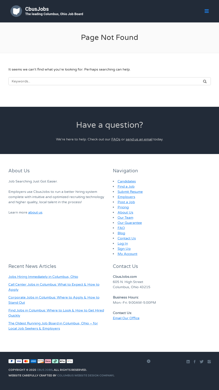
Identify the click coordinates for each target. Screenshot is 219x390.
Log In (123, 243)
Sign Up (124, 249)
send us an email (139, 139)
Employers (126, 197)
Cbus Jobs (45, 369)
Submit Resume (130, 192)
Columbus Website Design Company (85, 375)
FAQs (115, 139)
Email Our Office (126, 318)
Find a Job (126, 186)
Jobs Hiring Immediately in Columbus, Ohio (43, 277)
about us (35, 212)
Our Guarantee (130, 223)
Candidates (127, 181)
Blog (121, 233)
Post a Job (126, 202)
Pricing (123, 207)
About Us (125, 212)
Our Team (125, 217)
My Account (127, 254)
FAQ (121, 228)
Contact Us (127, 238)
